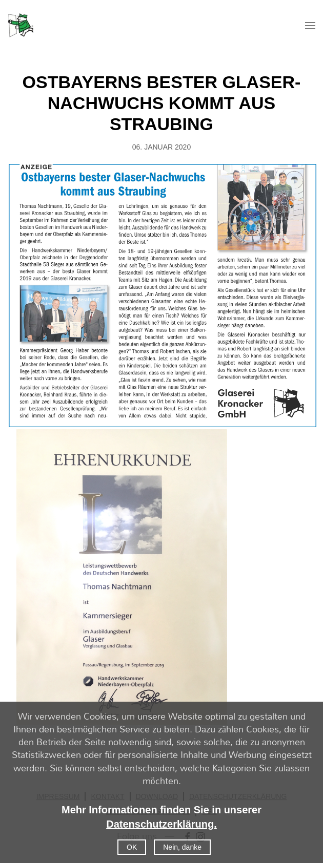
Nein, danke (182, 847)
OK (132, 847)
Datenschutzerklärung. (161, 824)
